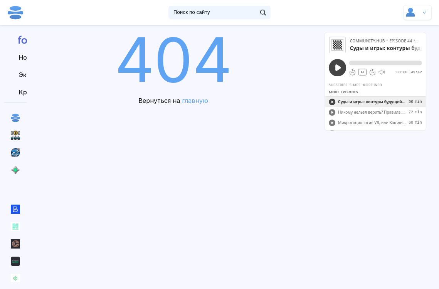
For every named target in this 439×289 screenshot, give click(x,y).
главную (195, 100)
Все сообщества (15, 187)
